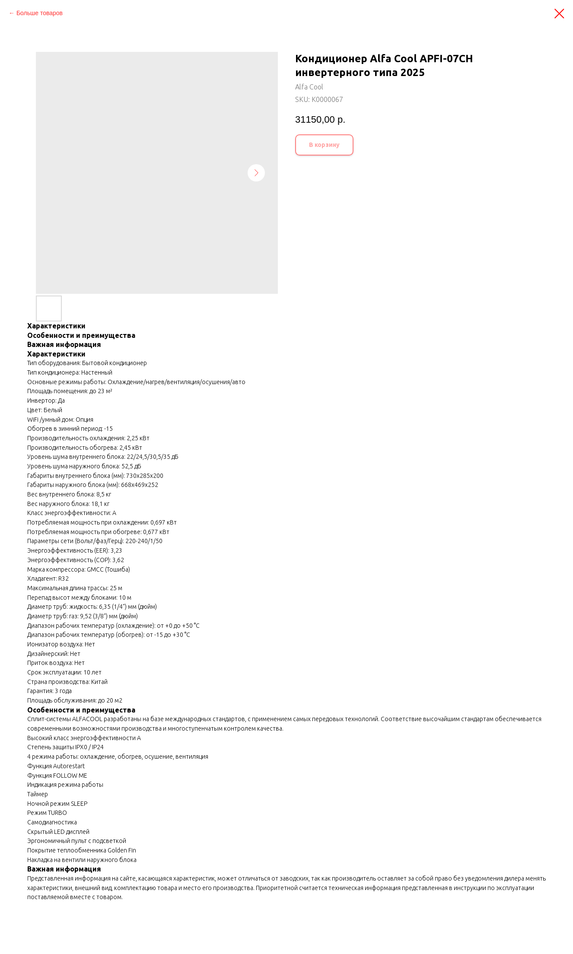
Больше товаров (39, 13)
